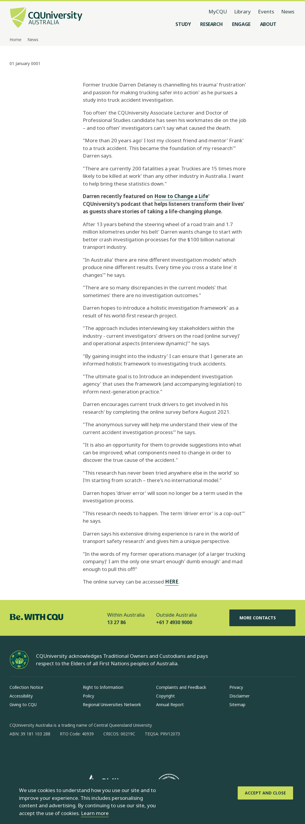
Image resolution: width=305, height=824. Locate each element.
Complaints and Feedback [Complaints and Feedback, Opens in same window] (181, 687)
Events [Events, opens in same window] (266, 11)
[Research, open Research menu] (211, 24)
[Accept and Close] (265, 793)
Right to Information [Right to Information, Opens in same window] (103, 687)
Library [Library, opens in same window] (242, 11)
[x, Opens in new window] (62, 753)
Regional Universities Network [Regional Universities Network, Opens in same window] (112, 704)
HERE (171, 581)
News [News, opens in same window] (287, 11)
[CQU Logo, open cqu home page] (46, 18)
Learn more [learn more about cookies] (95, 813)
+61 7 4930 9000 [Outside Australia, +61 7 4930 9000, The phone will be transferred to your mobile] (174, 622)
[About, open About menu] (268, 24)
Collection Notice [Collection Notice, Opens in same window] (26, 687)
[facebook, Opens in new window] (16, 753)
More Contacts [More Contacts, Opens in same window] (262, 617)
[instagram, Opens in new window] (31, 753)
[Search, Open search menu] (289, 24)
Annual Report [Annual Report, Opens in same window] (170, 704)
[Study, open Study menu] (183, 24)
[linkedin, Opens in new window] (47, 753)
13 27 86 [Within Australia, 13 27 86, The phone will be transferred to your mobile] (116, 622)
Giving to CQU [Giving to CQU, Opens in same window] (23, 704)
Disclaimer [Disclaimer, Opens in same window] (239, 696)
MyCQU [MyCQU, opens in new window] (217, 11)
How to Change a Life (181, 196)
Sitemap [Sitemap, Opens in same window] (237, 704)
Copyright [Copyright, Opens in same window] (165, 696)
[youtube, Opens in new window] (78, 753)
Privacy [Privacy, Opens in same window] (236, 687)
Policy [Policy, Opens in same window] (88, 696)
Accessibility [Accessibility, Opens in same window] (21, 696)
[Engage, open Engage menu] (241, 24)
